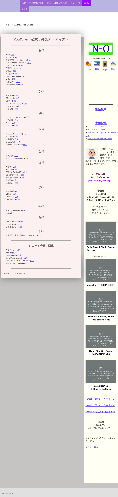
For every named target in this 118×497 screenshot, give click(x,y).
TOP (23, 3)
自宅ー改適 (75, 3)
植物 (89, 69)
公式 (12, 55)
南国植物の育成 (36, 3)
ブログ (24, 9)
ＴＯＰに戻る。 (93, 447)
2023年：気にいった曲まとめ (100, 405)
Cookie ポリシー (7, 493)
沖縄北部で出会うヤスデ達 (100, 139)
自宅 (113, 68)
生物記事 (101, 123)
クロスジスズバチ (96, 126)
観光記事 (101, 109)
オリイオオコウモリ (97, 129)
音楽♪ (86, 3)
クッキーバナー (93, 239)
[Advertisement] (101, 87)
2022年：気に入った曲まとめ (100, 411)
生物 (105, 70)
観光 (49, 3)
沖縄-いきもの (60, 3)
